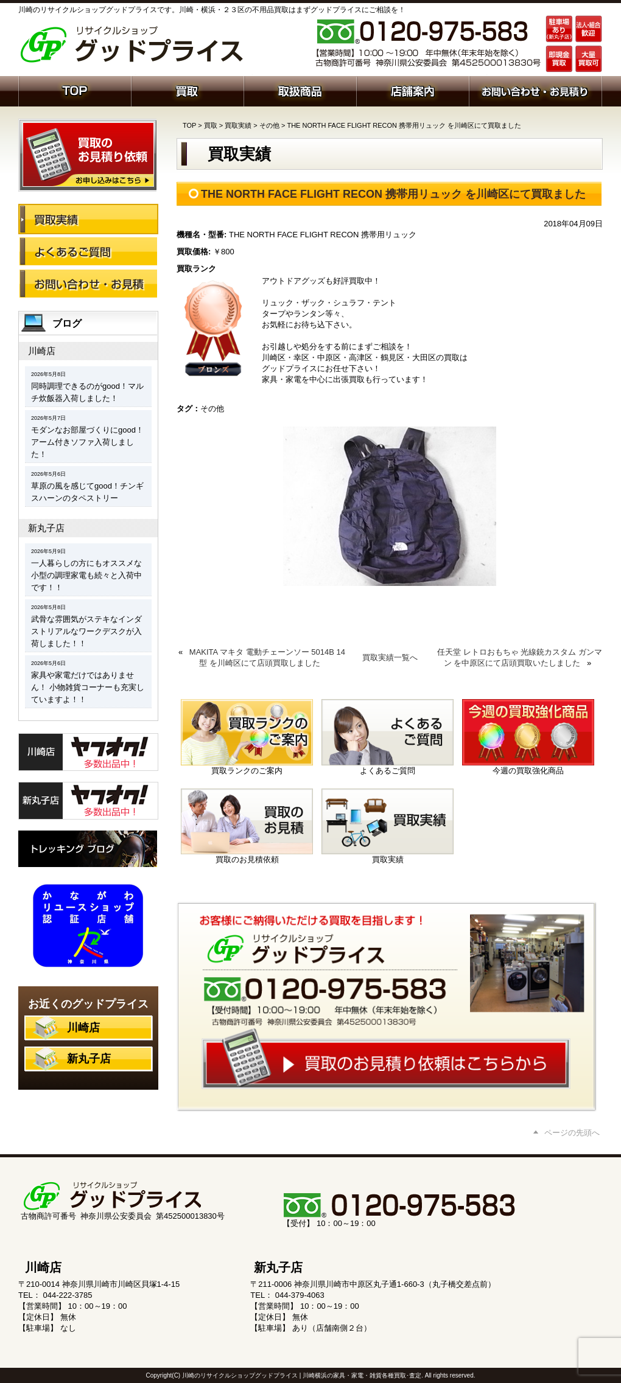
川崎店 (41, 351)
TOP (189, 125)
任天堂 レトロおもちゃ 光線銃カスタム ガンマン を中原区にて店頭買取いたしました (519, 657)
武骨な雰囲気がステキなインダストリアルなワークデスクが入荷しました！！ (86, 631)
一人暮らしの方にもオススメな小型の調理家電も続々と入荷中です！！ (86, 575)
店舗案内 (412, 90)
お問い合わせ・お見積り (88, 283)
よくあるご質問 (88, 251)
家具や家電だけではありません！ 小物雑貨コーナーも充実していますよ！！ (87, 687)
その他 (269, 125)
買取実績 (238, 125)
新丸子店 (46, 528)
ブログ (67, 323)
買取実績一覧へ (390, 657)
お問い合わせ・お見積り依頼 (535, 90)
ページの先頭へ (572, 1132)
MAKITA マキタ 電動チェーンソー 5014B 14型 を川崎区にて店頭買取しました (267, 657)
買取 (187, 90)
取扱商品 (300, 90)
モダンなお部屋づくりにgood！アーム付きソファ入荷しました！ (87, 442)
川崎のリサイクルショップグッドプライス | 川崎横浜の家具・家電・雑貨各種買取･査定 (301, 1375)
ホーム (74, 90)
